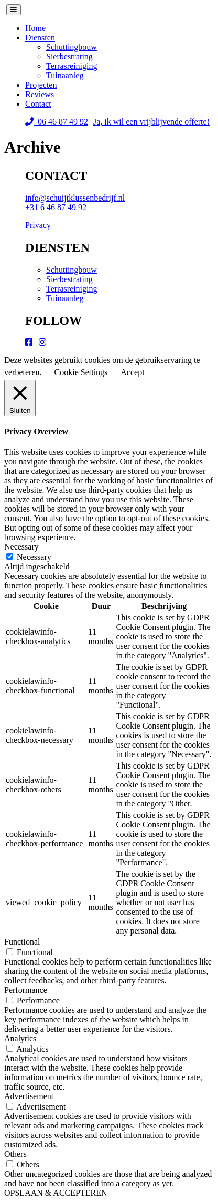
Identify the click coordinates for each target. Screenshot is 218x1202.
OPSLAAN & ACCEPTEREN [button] (55, 1192)
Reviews (39, 94)
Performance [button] (25, 990)
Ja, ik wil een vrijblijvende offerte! (151, 121)
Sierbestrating (69, 56)
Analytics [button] (20, 1038)
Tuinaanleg (64, 75)
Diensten (40, 37)
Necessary (34, 557)
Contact (38, 103)
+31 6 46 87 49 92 (55, 207)
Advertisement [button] (28, 1096)
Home (35, 28)
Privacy (38, 225)
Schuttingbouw (71, 47)
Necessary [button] (21, 546)
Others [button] (15, 1153)
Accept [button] (132, 372)
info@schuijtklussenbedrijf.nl (75, 197)
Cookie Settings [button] (81, 372)
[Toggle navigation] (13, 9)
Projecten (41, 84)
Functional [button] (22, 941)
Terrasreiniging (71, 65)
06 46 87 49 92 (56, 121)
